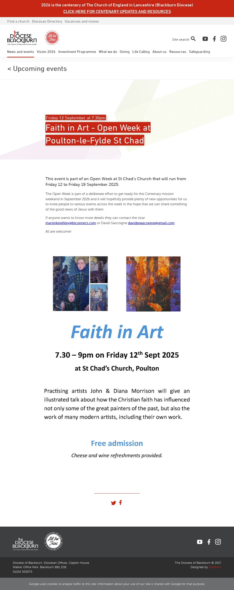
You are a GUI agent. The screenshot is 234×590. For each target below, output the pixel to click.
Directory (47, 21)
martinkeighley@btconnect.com (70, 223)
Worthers (215, 567)
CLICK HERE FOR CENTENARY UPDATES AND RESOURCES (117, 11)
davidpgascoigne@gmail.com (151, 223)
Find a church (18, 21)
